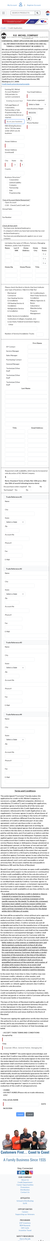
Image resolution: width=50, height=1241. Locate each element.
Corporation (14, 150)
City (6, 130)
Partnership (13, 158)
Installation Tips (25, 1214)
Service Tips (25, 1216)
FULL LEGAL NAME (10, 1070)
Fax (6, 521)
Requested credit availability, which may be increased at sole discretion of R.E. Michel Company (26, 442)
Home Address (25, 219)
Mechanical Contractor (12, 264)
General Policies (17, 1238)
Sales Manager (11, 325)
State (14, 130)
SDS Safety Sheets (25, 1211)
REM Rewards (25, 1195)
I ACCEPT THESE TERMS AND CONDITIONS (21, 1002)
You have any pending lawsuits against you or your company (23, 207)
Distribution (25, 1160)
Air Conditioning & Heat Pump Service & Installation (38, 265)
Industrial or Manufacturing (36, 277)
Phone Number (33, 93)
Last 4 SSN (16, 219)
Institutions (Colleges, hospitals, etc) (22, 289)
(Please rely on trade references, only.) (23, 1063)
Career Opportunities (25, 1155)
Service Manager (12, 321)
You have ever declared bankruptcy (17, 198)
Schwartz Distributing (25, 1171)
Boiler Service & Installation (18, 286)
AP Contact (10, 317)
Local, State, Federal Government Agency (24, 291)
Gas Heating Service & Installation (15, 269)
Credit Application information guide (16, 54)
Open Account (10, 172)
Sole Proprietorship (14, 161)
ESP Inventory (25, 1193)
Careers (25, 1182)
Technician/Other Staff (13, 339)
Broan (25, 1227)
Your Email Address (34, 62)
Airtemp (25, 1225)
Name (7, 218)
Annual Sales (7, 179)
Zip (21, 130)
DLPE (25, 1173)
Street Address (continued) (11, 121)
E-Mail (7, 529)
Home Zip (9, 237)
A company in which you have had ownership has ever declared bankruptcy (24, 202)
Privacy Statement (32, 1238)
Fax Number (6, 187)
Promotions (25, 1157)
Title (37, 237)
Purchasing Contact (14, 329)
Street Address (11, 111)
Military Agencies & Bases (37, 271)
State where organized (35, 70)
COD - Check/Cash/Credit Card (17, 175)
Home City (35, 219)
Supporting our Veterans (25, 1184)
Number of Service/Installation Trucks (19, 303)
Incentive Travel (25, 1200)
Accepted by (7, 1005)
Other (10, 294)
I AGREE (6, 1060)
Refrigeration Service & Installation (16, 279)
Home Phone (25, 237)
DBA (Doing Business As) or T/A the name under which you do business (13, 99)
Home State (44, 219)
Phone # (8, 513)
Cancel (29, 1084)
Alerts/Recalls (25, 1209)
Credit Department (25, 1152)
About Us (25, 1150)
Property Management (35, 282)
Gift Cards (25, 1198)
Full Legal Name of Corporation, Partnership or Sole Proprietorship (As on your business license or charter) (14, 81)
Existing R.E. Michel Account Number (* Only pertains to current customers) (12, 63)
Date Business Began (35, 78)
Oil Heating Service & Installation (16, 274)
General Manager (13, 334)
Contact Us (25, 1162)
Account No (9, 504)
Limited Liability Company (15, 153)
